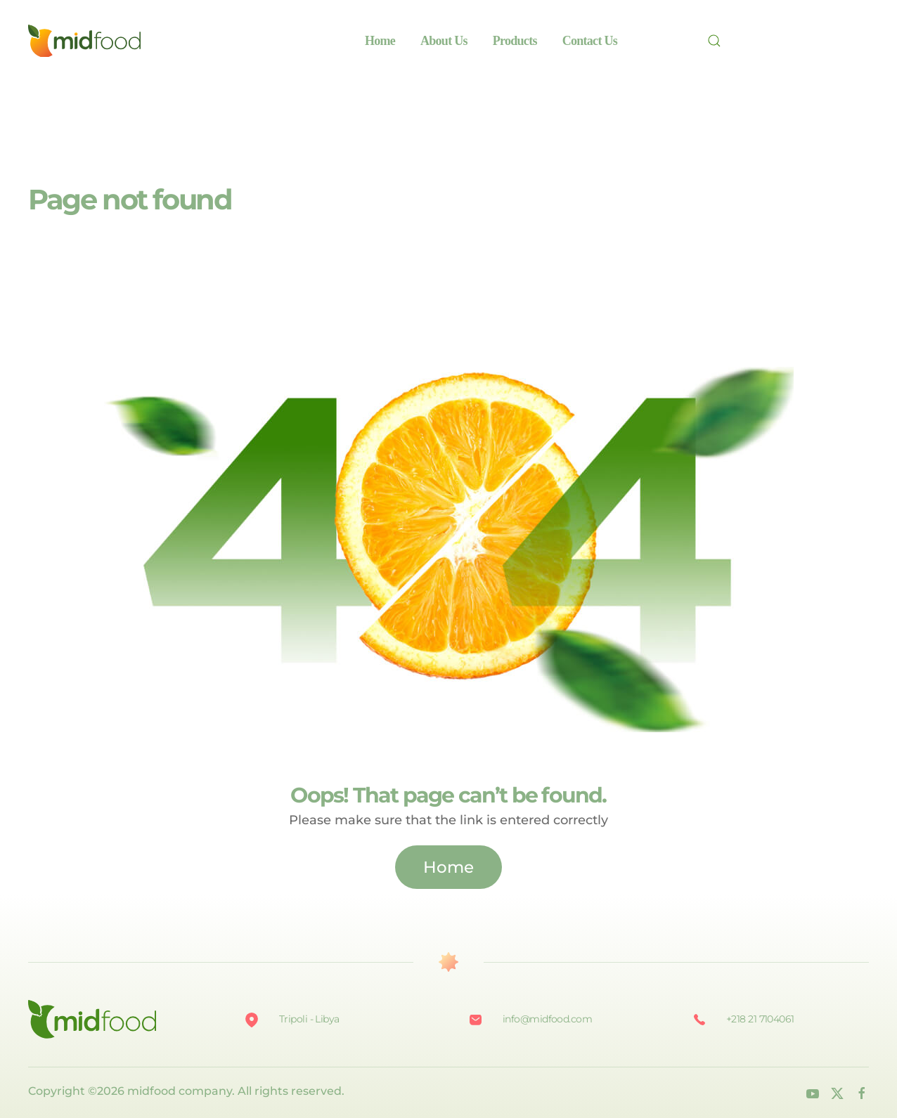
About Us (443, 41)
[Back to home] (84, 40)
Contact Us (589, 41)
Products (515, 41)
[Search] (718, 41)
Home (380, 41)
